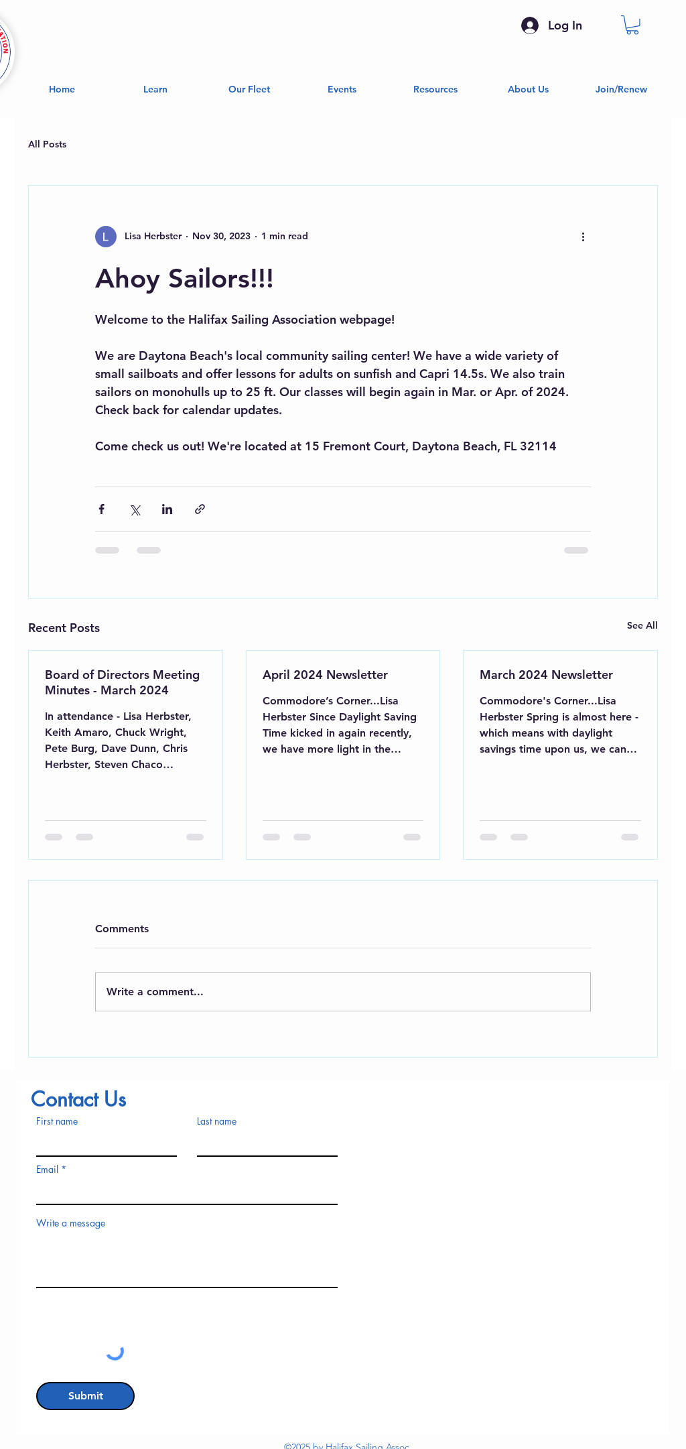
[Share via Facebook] (101, 509)
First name (57, 1121)
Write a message (70, 1223)
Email (47, 1169)
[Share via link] (200, 509)
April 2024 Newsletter (325, 674)
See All (642, 625)
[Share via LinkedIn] (167, 509)
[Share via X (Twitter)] (134, 509)
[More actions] (583, 237)
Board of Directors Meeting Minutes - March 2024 (122, 682)
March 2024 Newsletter (546, 674)
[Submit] (85, 1396)
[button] (632, 25)
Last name (216, 1121)
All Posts (47, 144)
